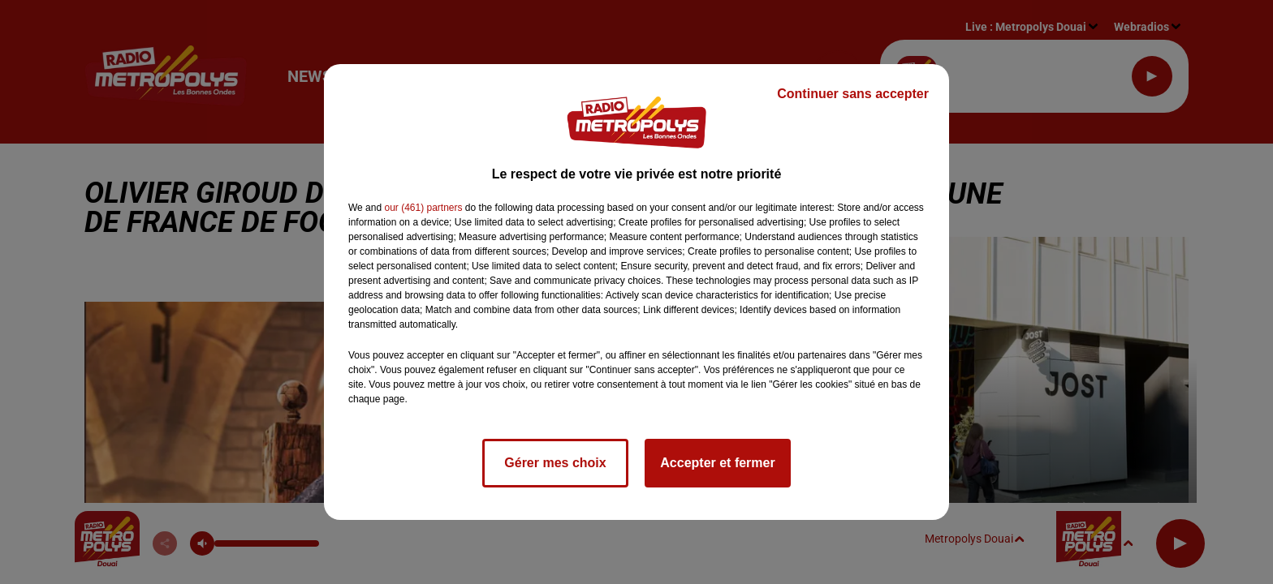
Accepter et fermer (717, 463)
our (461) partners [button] (423, 207)
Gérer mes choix (555, 463)
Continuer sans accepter (853, 94)
